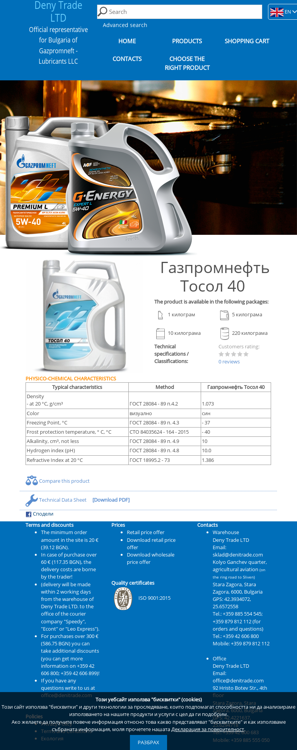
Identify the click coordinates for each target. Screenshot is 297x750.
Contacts (127, 59)
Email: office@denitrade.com (238, 677)
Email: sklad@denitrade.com (238, 551)
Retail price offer (145, 532)
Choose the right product (187, 63)
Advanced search (125, 25)
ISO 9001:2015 (141, 597)
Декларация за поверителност (207, 729)
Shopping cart (247, 41)
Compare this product (58, 480)
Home (127, 41)
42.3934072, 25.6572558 (232, 603)
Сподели (39, 514)
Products (187, 41)
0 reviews (229, 361)
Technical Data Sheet (57, 499)
